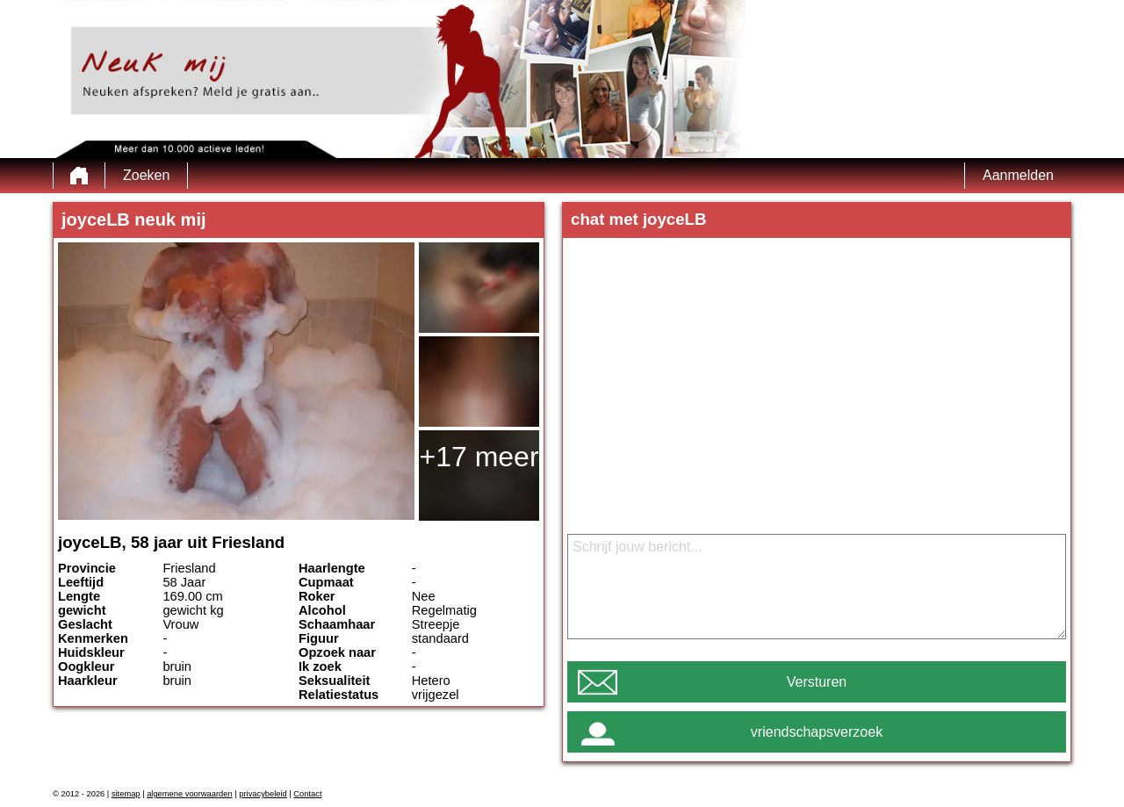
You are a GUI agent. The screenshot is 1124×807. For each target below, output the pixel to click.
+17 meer (478, 456)
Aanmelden (1018, 175)
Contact (307, 793)
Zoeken (146, 175)
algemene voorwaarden (190, 793)
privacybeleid (262, 793)
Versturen (817, 681)
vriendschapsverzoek (817, 731)
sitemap (126, 793)
